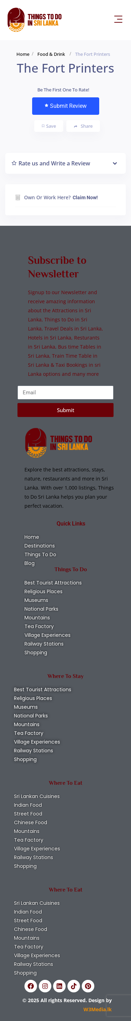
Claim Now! (85, 197)
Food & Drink (51, 54)
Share (83, 126)
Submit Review (66, 106)
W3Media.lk (97, 1009)
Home (22, 54)
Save (49, 126)
